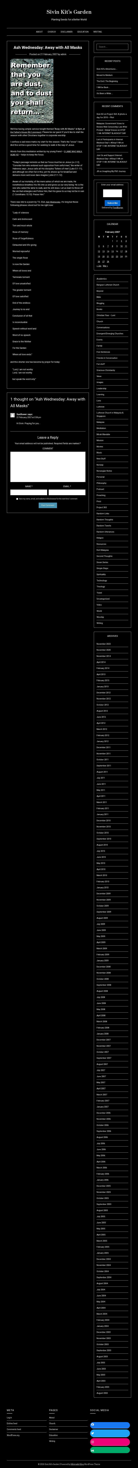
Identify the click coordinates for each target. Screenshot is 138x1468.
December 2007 (104, 1040)
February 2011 (103, 808)
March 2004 (102, 1314)
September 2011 (104, 765)
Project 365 (102, 507)
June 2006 (101, 1149)
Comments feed (14, 1429)
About (39, 32)
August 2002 (102, 1393)
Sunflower (22, 414)
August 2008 (102, 991)
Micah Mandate (103, 434)
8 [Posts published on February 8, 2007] (112, 246)
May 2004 (101, 1301)
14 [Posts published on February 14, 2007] (108, 251)
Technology (102, 580)
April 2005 (101, 1234)
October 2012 (103, 705)
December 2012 (104, 692)
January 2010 (102, 887)
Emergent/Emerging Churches (110, 333)
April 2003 (101, 1381)
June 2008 (101, 1003)
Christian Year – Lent (106, 315)
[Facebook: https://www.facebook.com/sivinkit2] (110, 1424)
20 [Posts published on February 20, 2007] (103, 256)
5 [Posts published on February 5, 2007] (98, 246)
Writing (97, 32)
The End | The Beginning (107, 81)
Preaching (101, 495)
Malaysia (100, 422)
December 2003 (104, 1332)
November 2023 (104, 644)
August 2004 (102, 1283)
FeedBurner (118, 207)
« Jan (99, 266)
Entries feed (12, 1423)
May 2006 (101, 1155)
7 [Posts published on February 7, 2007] (107, 246)
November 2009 (104, 900)
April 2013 (101, 674)
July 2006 (101, 1143)
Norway (100, 465)
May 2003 (101, 1375)
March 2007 (102, 1094)
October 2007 (103, 1052)
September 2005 (104, 1204)
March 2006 (102, 1168)
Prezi (99, 501)
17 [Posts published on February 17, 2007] (121, 251)
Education (83, 32)
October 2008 (103, 979)
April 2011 (101, 796)
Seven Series (102, 562)
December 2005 (104, 1186)
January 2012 (102, 741)
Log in (9, 1418)
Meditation (101, 428)
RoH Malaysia (103, 550)
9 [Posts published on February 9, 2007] (117, 246)
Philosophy (101, 483)
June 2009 (101, 930)
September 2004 (104, 1277)
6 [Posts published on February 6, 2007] (103, 246)
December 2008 (104, 967)
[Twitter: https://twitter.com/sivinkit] (110, 1433)
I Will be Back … (103, 87)
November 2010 (104, 826)
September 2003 (104, 1350)
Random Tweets (104, 525)
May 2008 (101, 1009)
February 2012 (103, 735)
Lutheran (100, 407)
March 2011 (102, 802)
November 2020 (104, 650)
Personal (100, 477)
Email (67, 486)
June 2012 (101, 717)
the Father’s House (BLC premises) (26, 132)
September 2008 (104, 985)
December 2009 (104, 893)
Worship (100, 617)
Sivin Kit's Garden (69, 11)
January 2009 (102, 960)
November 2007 (104, 1046)
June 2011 (101, 784)
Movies (100, 446)
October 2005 (103, 1198)
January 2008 (102, 1034)
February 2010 (103, 881)
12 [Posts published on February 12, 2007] (99, 251)
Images (100, 382)
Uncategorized (103, 599)
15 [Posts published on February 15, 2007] (112, 251)
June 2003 (101, 1369)
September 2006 (104, 1131)
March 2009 (102, 948)
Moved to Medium (105, 75)
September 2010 (104, 839)
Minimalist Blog (77, 1464)
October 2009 (103, 906)
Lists (99, 400)
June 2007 (101, 1076)
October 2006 (103, 1125)
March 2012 (102, 729)
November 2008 (104, 973)
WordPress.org (13, 1435)
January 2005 (102, 1253)
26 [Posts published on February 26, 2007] (99, 261)
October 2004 (103, 1271)
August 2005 (102, 1210)
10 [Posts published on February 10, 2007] (121, 246)
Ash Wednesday (53, 202)
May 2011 (101, 790)
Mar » (105, 266)
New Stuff (101, 458)
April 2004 (101, 1308)
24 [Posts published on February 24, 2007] (121, 256)
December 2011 (104, 747)
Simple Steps (102, 568)
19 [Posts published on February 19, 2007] (99, 256)
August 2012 (102, 711)
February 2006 (103, 1174)
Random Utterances (105, 532)
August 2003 (102, 1356)
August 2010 (102, 845)
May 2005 (101, 1228)
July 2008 (101, 997)
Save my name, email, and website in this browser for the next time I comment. (48, 499)
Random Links (103, 513)
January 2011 (102, 814)
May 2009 (101, 936)
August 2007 (102, 1064)
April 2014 (101, 662)
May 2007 (101, 1082)
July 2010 (101, 851)
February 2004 (103, 1320)
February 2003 (103, 1387)
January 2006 (102, 1180)
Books (99, 309)
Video (99, 605)
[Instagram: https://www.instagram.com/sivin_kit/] (110, 1442)
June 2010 (101, 857)
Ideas (99, 376)
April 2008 (101, 1015)
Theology (101, 586)
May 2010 (101, 863)
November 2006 (104, 1119)
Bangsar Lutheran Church (108, 285)
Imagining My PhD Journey (114, 171)
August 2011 (102, 772)
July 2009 (101, 924)
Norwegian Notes (104, 471)
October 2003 (103, 1344)
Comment (48, 448)
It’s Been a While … (105, 93)
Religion (100, 538)
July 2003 (101, 1362)
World (99, 611)
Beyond (100, 291)
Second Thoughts (104, 556)
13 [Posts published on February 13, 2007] (103, 251)
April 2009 (101, 942)
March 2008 (102, 1021)
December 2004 (104, 1259)
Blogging (100, 303)
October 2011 (103, 759)
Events (100, 340)
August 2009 (102, 918)
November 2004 (104, 1265)
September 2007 (104, 1058)
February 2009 (103, 954)
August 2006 (102, 1137)
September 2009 (104, 912)
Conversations (103, 327)
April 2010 (101, 869)
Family (99, 346)
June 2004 (101, 1295)
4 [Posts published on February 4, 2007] (126, 241)
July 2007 (101, 1070)
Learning (100, 394)
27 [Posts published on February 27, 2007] (103, 261)
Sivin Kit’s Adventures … (107, 69)
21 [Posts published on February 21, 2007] (108, 256)
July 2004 (101, 1289)
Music (99, 452)
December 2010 (104, 820)
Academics (102, 279)
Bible (99, 297)
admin (64, 54)
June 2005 (101, 1222)
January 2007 (102, 1107)
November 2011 (104, 753)
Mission (100, 440)
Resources (101, 544)
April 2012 (101, 723)
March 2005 (102, 1241)
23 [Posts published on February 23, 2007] (117, 256)
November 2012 (104, 698)
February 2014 (103, 668)
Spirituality (101, 574)
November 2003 (104, 1338)
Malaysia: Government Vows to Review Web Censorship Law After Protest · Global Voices (112, 126)
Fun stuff (101, 364)
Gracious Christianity (106, 370)
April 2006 (101, 1161)
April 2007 (101, 1088)
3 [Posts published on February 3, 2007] (121, 241)
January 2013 (102, 686)
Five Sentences (103, 352)
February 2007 (103, 1101)
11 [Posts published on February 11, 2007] (126, 246)
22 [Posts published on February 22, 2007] (112, 256)
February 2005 (103, 1247)
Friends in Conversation (107, 358)
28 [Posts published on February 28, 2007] (108, 261)
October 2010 (103, 833)
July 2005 (101, 1216)
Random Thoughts (105, 519)
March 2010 (102, 875)
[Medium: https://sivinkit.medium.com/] (110, 1450)
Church (52, 32)
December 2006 (104, 1113)
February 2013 (103, 680)
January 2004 (102, 1326)
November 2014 (104, 656)
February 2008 (103, 1027)
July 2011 (101, 778)
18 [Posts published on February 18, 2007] (126, 251)
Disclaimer (67, 32)
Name (28, 486)
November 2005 (104, 1192)
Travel (99, 593)
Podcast (100, 489)
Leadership (101, 388)
